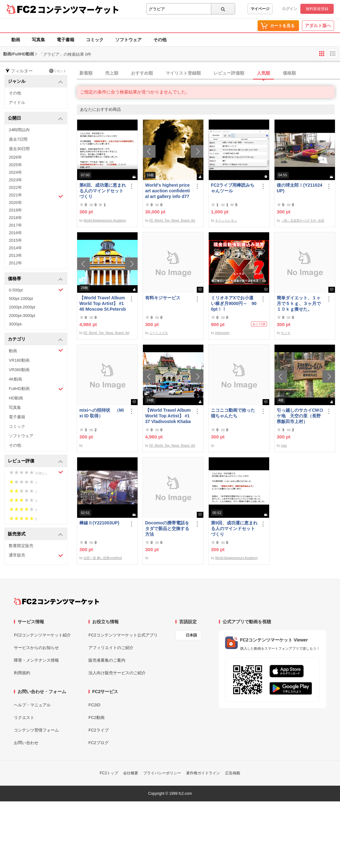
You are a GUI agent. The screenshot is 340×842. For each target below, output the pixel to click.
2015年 (15, 240)
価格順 (289, 73)
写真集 (38, 39)
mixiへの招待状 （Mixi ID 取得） (101, 413)
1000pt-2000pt (22, 307)
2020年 (15, 202)
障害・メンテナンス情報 (36, 660)
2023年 (15, 180)
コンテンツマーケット (78, 9)
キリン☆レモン (226, 220)
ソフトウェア (128, 39)
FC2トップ (109, 773)
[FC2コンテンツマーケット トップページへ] (56, 601)
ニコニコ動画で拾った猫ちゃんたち (233, 413)
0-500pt (36, 289)
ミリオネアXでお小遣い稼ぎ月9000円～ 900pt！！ (234, 303)
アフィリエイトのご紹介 (110, 647)
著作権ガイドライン (203, 773)
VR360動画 (19, 369)
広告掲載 (232, 773)
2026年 (15, 157)
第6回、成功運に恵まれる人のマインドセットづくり (102, 191)
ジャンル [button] (35, 82)
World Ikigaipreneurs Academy (104, 220)
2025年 (15, 164)
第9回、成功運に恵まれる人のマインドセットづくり (234, 528)
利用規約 (22, 672)
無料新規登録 (317, 9)
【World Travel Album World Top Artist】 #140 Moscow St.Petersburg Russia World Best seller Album (102, 303)
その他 (160, 39)
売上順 (111, 73)
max (284, 445)
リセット (57, 71)
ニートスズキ (158, 333)
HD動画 (16, 398)
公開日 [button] (35, 118)
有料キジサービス (162, 297)
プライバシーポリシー (162, 773)
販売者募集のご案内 (106, 660)
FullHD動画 (36, 389)
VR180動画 (19, 360)
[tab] (208, 73)
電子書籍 (65, 39)
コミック (95, 39)
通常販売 (36, 555)
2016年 (15, 232)
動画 (15, 39)
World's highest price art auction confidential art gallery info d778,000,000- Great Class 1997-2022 (167, 191)
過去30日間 (19, 148)
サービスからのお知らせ (36, 647)
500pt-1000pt (21, 298)
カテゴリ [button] (35, 339)
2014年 (15, 248)
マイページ (260, 9)
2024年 (15, 172)
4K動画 (15, 379)
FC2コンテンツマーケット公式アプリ (123, 635)
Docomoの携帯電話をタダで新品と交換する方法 (167, 528)
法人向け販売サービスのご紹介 (117, 672)
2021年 (36, 196)
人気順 (263, 73)
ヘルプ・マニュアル (32, 705)
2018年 (15, 217)
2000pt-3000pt (22, 315)
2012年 (15, 263)
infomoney (222, 333)
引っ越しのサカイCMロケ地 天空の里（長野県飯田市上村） (300, 416)
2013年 (15, 255)
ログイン (289, 9)
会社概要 (130, 773)
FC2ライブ (98, 730)
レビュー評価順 (228, 73)
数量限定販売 (21, 545)
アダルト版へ (318, 25)
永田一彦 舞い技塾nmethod (102, 558)
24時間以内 (19, 129)
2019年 (15, 210)
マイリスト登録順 (183, 73)
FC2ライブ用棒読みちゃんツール (232, 188)
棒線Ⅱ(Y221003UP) (99, 522)
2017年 (15, 225)
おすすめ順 (142, 73)
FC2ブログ (98, 742)
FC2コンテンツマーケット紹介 (42, 635)
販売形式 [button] (35, 534)
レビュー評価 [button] (35, 461)
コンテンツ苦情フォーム (36, 730)
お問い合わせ (26, 742)
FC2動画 (96, 717)
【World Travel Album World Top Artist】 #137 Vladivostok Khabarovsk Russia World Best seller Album (168, 416)
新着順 (86, 73)
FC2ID (94, 705)
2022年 (15, 187)
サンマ (285, 333)
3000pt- (16, 324)
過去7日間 (18, 139)
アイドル (17, 102)
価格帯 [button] (35, 279)
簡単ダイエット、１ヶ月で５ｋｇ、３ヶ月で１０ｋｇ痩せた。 (299, 303)
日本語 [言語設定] (191, 635)
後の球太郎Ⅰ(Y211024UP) (299, 188)
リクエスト (24, 717)
